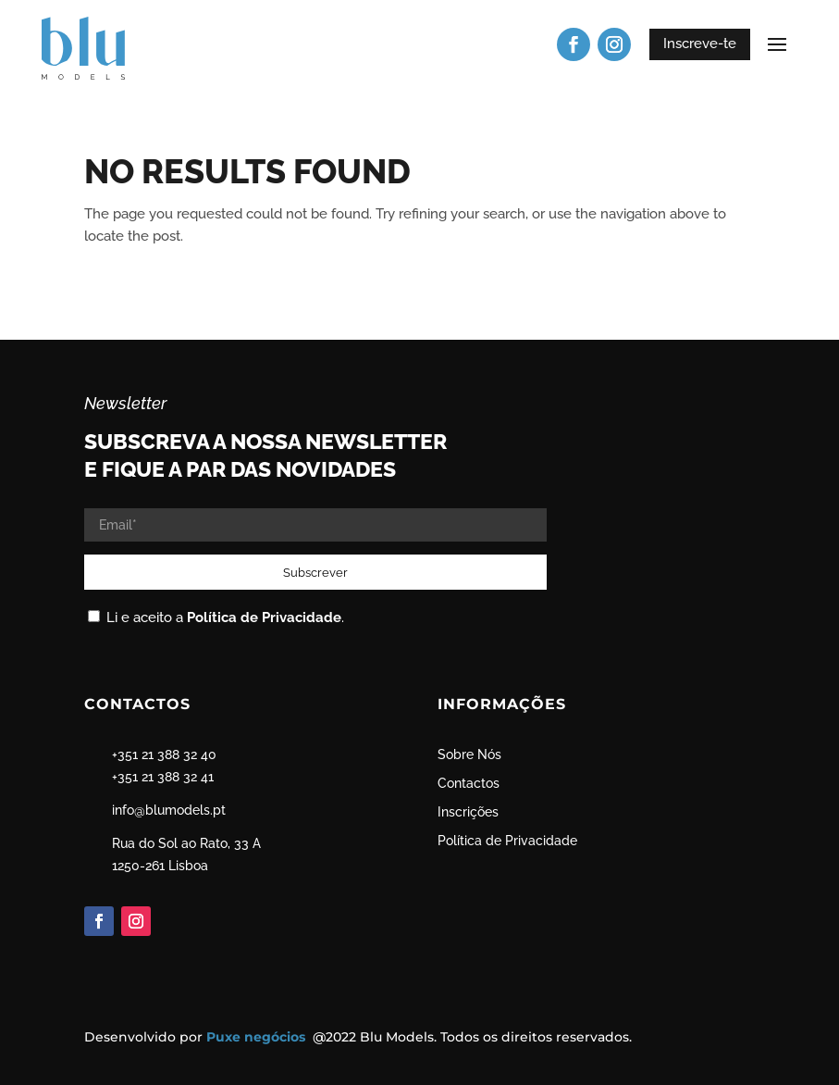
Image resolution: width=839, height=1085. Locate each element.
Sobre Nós (469, 754)
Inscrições (468, 811)
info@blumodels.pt (169, 810)
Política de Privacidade (264, 617)
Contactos (469, 783)
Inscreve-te (699, 43)
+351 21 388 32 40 (164, 754)
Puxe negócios (257, 1037)
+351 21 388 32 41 (163, 776)
